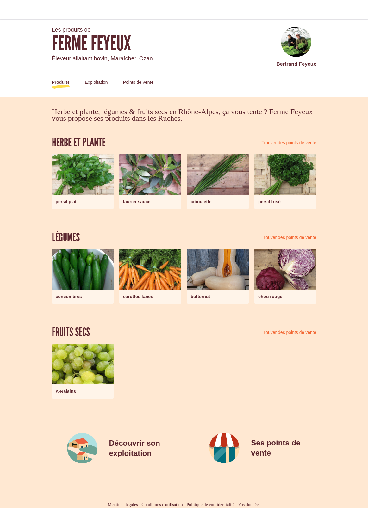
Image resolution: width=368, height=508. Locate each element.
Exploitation (96, 82)
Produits (61, 82)
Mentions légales (123, 504)
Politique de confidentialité (210, 504)
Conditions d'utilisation (162, 504)
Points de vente (138, 82)
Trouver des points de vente (288, 142)
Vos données (249, 504)
